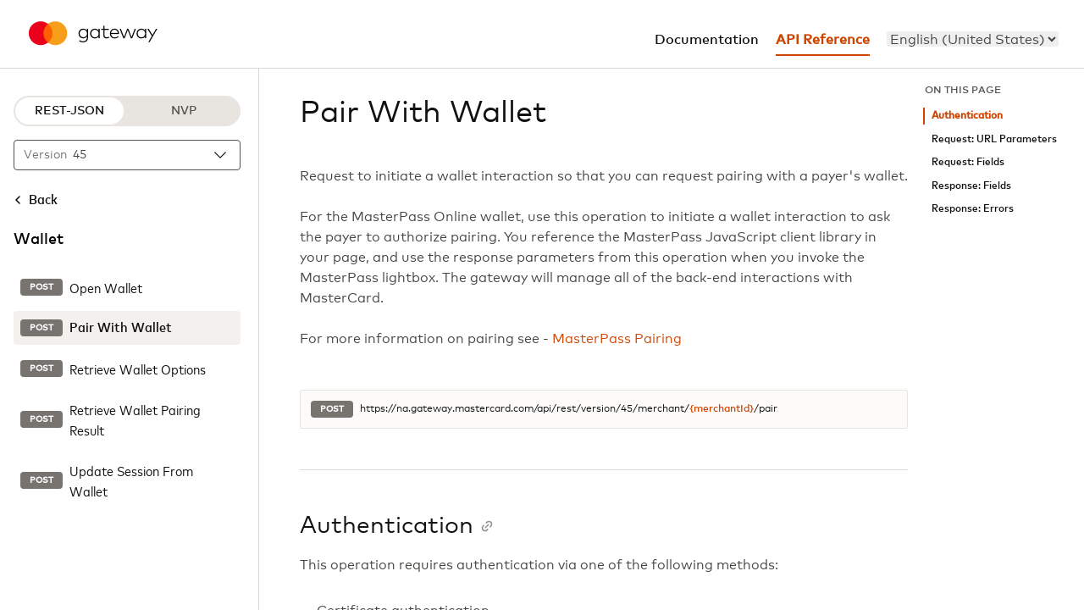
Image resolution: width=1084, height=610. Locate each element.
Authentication (967, 115)
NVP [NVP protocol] (183, 111)
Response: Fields (971, 185)
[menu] (973, 39)
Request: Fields (968, 162)
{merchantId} (721, 409)
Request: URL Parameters (994, 139)
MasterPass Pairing (617, 339)
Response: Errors (973, 208)
